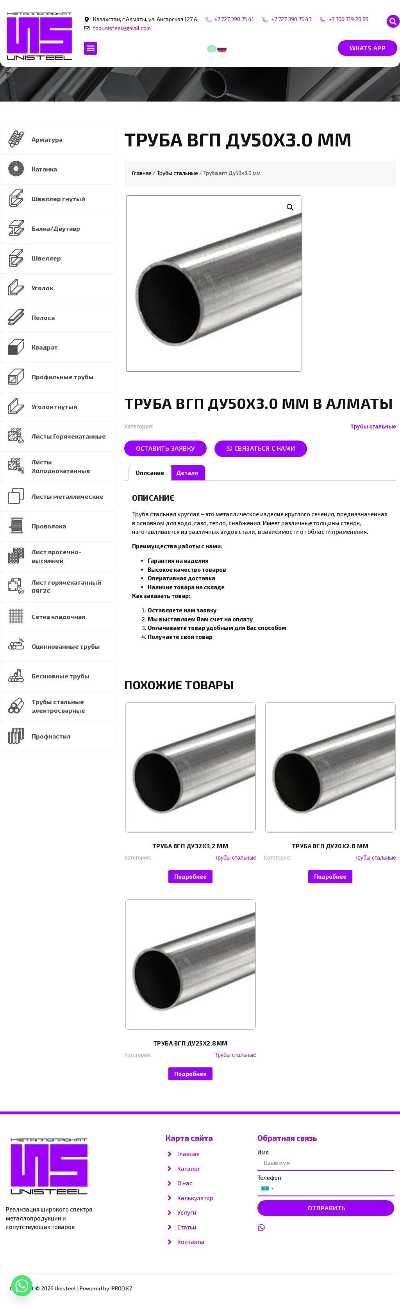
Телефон (269, 1178)
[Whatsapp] (21, 1285)
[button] (393, 21)
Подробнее (190, 876)
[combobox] (267, 1188)
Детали (187, 472)
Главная (142, 172)
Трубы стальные (177, 172)
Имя (263, 1152)
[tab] (149, 473)
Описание (150, 472)
